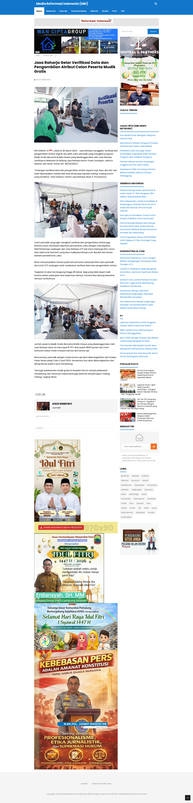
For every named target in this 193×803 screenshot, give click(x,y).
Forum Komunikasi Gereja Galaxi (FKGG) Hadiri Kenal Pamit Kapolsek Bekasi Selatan (138, 375)
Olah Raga (134, 494)
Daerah (145, 476)
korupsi (151, 512)
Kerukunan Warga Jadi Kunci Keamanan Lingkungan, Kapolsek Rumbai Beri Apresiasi (136, 293)
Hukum (145, 480)
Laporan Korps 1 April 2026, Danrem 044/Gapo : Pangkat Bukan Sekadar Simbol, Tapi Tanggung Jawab (139, 389)
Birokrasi (125, 476)
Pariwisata (126, 498)
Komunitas (152, 485)
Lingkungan (137, 489)
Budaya (135, 476)
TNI (139, 508)
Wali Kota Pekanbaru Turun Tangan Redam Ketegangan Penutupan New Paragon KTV (138, 261)
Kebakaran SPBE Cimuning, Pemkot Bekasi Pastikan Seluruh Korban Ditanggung (137, 172)
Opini (144, 494)
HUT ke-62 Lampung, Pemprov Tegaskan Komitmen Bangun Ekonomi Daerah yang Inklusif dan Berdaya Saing (139, 404)
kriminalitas (126, 517)
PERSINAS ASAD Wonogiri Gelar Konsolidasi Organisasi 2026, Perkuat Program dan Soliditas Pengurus (138, 153)
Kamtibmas (126, 485)
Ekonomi (135, 480)
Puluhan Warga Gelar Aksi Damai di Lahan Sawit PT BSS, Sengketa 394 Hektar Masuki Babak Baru (137, 193)
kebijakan (140, 512)
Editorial (125, 480)
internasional (127, 512)
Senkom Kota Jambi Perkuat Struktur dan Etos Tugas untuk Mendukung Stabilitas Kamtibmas (139, 283)
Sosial (124, 508)
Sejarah (140, 503)
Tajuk (146, 508)
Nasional (149, 489)
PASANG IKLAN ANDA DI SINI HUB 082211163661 (63, 527)
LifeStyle (125, 489)
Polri (131, 503)
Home (37, 56)
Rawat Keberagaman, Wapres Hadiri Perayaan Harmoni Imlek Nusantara (147, 417)
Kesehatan (139, 485)
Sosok (132, 508)
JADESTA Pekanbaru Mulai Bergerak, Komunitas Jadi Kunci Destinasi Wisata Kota (139, 272)
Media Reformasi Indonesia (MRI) (77, 794)
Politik (124, 503)
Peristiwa (151, 498)
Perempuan (139, 498)
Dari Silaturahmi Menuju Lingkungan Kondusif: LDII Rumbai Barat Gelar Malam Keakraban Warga (137, 304)
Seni (148, 503)
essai (154, 508)
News (123, 494)
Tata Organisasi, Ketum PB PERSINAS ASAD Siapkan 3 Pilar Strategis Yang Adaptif (138, 240)
